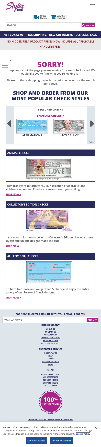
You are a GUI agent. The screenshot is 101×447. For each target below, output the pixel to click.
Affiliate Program (50, 362)
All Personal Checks (22, 256)
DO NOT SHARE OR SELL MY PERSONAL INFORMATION (50, 419)
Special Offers (50, 386)
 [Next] (92, 124)
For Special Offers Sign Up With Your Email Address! (50, 314)
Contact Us (50, 332)
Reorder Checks (50, 380)
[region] (50, 434)
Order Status (50, 353)
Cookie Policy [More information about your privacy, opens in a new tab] (82, 433)
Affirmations (32, 135)
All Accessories (50, 377)
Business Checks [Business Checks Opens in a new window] (50, 383)
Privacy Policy (50, 335)
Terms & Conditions (50, 338)
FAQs (50, 364)
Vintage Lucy (69, 135)
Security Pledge (50, 341)
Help (50, 356)
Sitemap (50, 359)
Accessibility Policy (50, 343)
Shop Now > (13, 194)
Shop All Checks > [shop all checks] (50, 115)
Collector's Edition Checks (27, 204)
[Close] (95, 427)
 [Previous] (9, 124)
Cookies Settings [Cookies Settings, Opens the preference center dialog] (36, 440)
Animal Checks (18, 153)
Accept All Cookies (61, 440)
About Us (50, 329)
